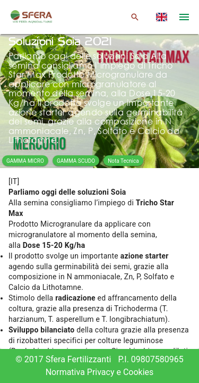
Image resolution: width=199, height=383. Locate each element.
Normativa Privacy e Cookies (100, 372)
